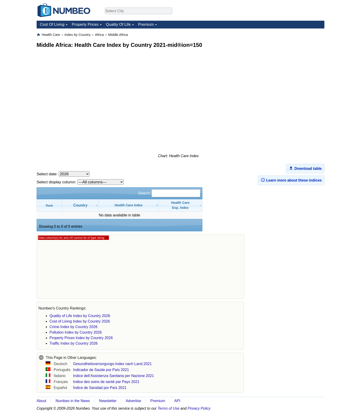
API (177, 401)
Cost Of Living (52, 24)
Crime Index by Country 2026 (73, 327)
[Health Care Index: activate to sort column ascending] (128, 205)
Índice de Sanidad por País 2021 (99, 388)
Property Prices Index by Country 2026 (81, 338)
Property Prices (85, 24)
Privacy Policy (199, 408)
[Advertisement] (289, 61)
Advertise (133, 401)
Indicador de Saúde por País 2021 (101, 370)
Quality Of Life (118, 24)
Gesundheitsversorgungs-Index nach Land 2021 (112, 364)
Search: (169, 193)
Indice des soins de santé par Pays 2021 (106, 382)
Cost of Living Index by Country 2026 (79, 321)
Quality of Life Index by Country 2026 (79, 316)
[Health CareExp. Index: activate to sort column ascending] (180, 205)
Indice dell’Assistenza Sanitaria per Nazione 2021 (113, 376)
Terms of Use (169, 408)
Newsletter (108, 401)
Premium (146, 24)
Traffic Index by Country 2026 (73, 343)
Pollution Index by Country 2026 (75, 332)
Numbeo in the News (72, 401)
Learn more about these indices (291, 180)
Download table (305, 168)
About (41, 401)
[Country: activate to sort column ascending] (80, 205)
